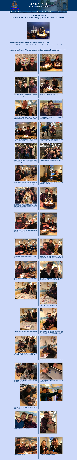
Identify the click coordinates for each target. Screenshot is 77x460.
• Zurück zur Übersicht (34, 457)
